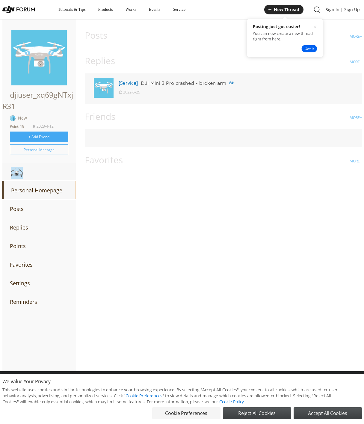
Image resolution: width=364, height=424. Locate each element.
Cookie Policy (231, 402)
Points (18, 246)
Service (179, 9)
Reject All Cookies (257, 414)
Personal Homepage (36, 190)
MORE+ (356, 36)
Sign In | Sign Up (343, 9)
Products (105, 9)
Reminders (23, 301)
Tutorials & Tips (72, 9)
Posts (17, 208)
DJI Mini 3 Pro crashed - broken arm (183, 83)
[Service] (128, 83)
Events (154, 9)
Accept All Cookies (327, 414)
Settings (20, 283)
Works (131, 9)
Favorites (21, 264)
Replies (19, 227)
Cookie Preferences (144, 396)
